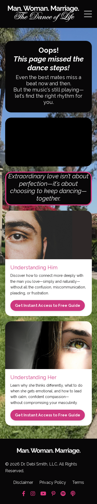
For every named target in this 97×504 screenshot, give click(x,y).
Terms (78, 482)
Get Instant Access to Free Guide (47, 305)
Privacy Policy (52, 482)
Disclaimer (23, 482)
